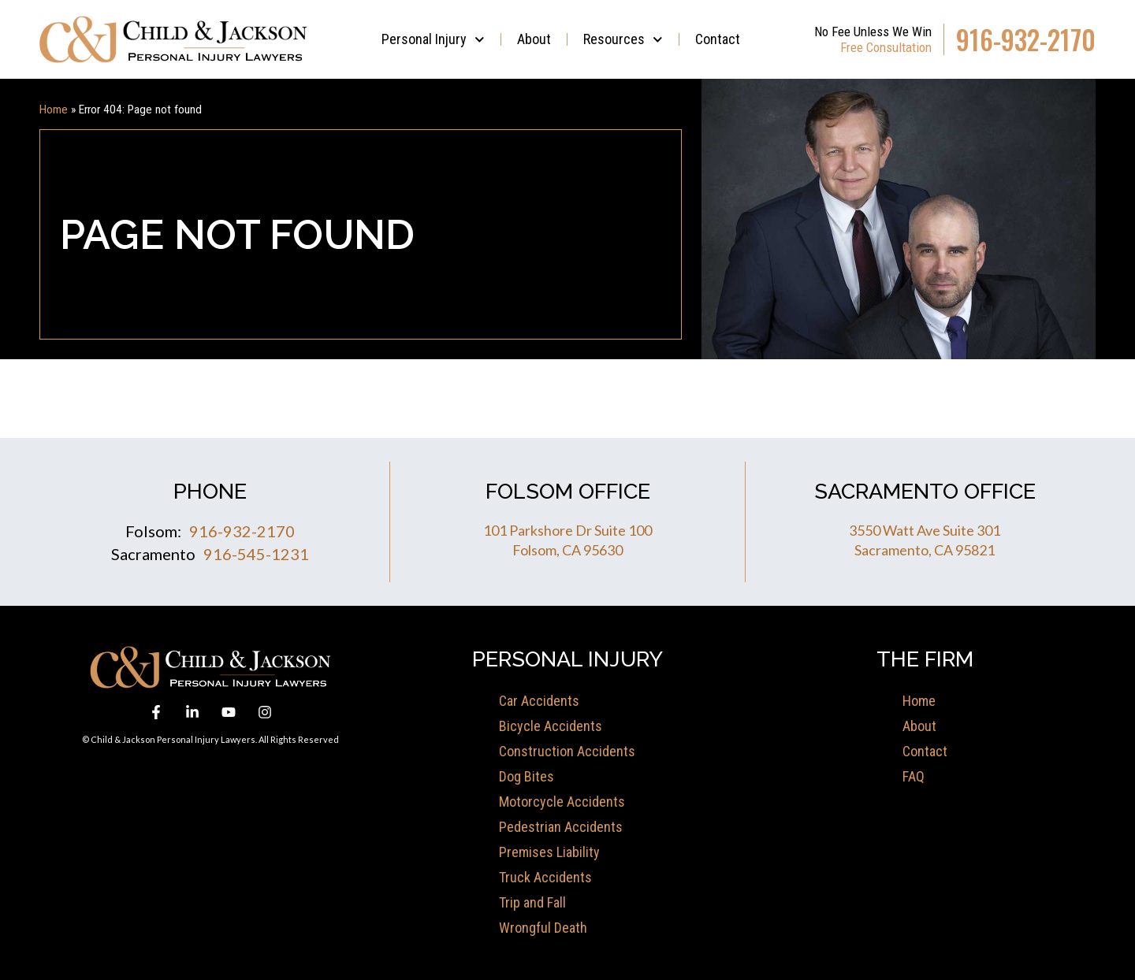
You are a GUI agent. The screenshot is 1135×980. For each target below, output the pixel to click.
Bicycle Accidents (550, 726)
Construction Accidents (567, 751)
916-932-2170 (1026, 39)
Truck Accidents (545, 877)
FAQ (913, 776)
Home (53, 109)
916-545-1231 (256, 553)
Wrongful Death (543, 927)
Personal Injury (433, 40)
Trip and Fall (532, 902)
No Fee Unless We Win (873, 31)
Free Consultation (886, 47)
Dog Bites (526, 776)
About (534, 39)
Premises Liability (549, 852)
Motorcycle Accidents (562, 801)
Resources (623, 40)
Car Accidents (539, 700)
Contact (717, 39)
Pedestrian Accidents (561, 827)
